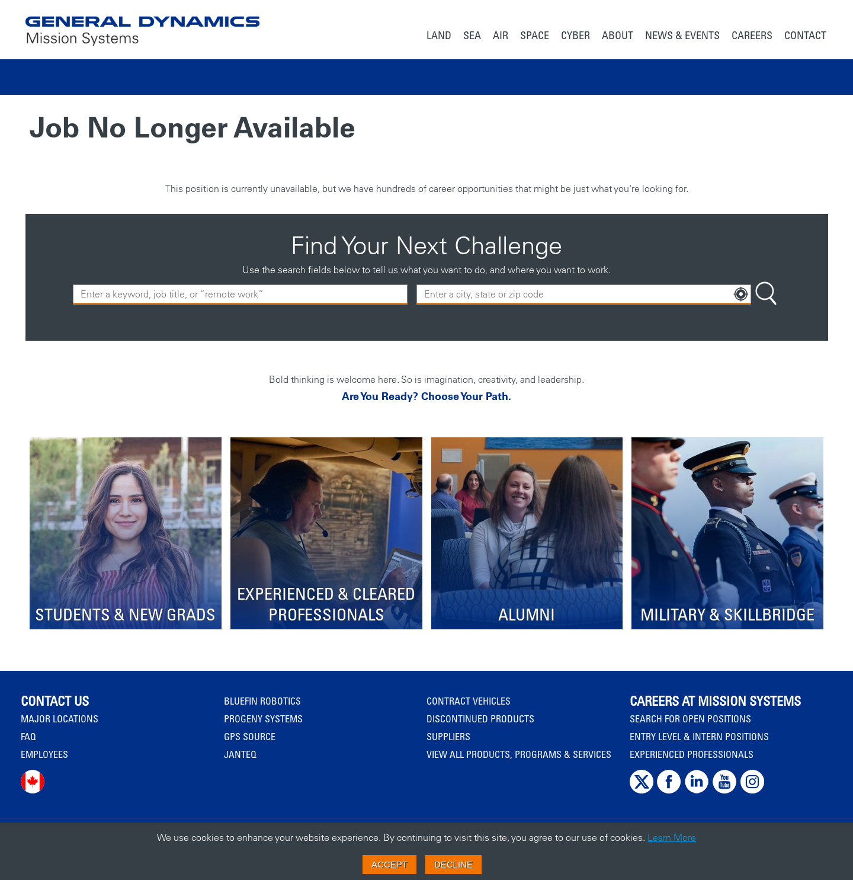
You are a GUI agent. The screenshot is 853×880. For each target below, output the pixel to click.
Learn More (671, 837)
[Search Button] (766, 295)
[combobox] (583, 294)
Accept (389, 864)
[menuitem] (439, 36)
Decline (453, 864)
